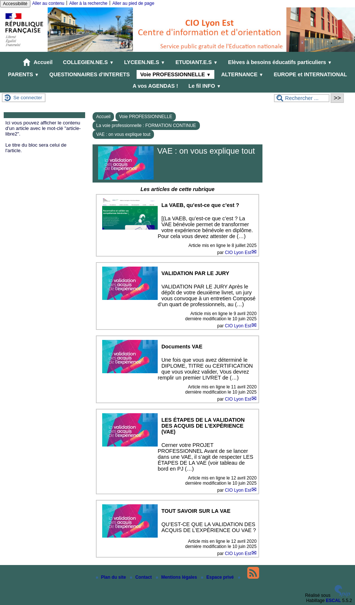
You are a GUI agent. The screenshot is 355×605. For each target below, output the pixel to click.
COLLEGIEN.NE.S (88, 62)
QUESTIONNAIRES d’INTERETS (89, 74)
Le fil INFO (204, 86)
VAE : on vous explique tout (123, 134)
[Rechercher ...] (301, 98)
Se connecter (27, 97)
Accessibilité (15, 3)
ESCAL (333, 600)
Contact (141, 577)
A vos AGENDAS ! (155, 86)
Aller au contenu (48, 3)
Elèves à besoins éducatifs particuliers (280, 62)
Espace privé (218, 577)
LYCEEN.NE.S (144, 62)
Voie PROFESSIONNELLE (175, 74)
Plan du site (111, 577)
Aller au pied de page (133, 3)
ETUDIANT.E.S (196, 62)
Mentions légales (177, 577)
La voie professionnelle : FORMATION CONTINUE (146, 125)
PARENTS (23, 74)
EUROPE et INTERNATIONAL (310, 74)
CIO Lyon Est (238, 252)
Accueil (38, 62)
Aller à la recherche (88, 3)
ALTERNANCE (242, 74)
